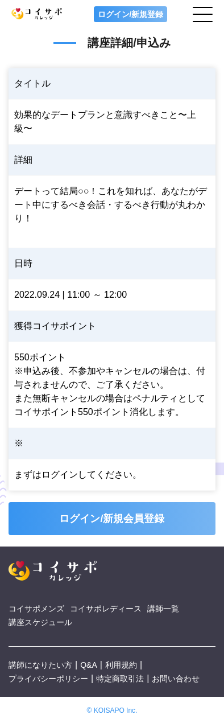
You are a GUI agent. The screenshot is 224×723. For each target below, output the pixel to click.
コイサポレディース (106, 608)
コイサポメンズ (36, 608)
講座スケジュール (40, 622)
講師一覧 (163, 608)
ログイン (60, 474)
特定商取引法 (120, 678)
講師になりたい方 (40, 664)
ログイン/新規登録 (131, 14)
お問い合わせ (176, 678)
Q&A (88, 664)
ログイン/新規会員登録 (111, 518)
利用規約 (121, 664)
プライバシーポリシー (48, 678)
